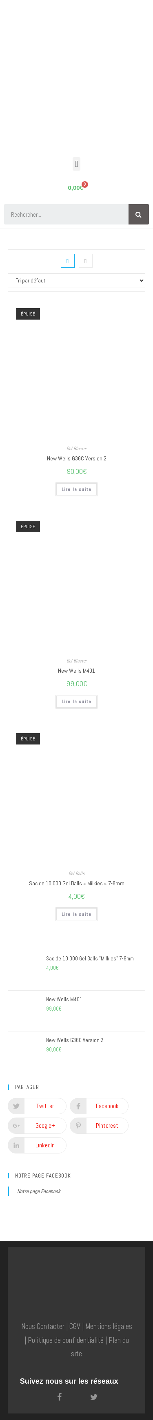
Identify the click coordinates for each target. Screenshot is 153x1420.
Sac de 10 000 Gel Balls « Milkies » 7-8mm (76, 883)
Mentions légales (108, 1326)
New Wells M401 (76, 670)
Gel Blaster (76, 448)
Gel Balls (77, 873)
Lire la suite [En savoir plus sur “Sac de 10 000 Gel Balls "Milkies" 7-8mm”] (77, 914)
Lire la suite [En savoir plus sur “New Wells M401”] (77, 701)
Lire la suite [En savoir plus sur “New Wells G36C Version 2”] (77, 489)
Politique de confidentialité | (67, 1340)
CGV (74, 1326)
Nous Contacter (42, 1326)
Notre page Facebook (43, 1175)
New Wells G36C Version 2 (76, 458)
